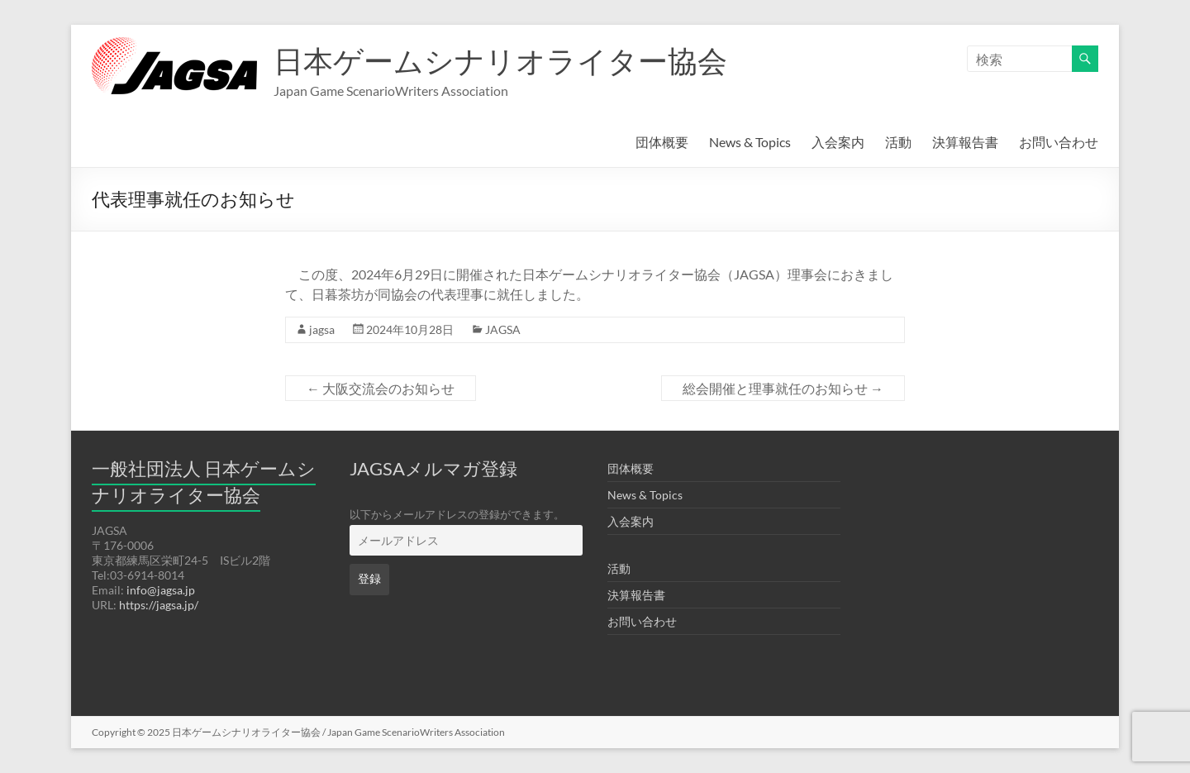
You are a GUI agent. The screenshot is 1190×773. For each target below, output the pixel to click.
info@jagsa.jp (160, 590)
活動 (898, 142)
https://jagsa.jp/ (158, 605)
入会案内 (838, 142)
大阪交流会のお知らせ (381, 388)
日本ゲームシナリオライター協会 (500, 60)
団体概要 (661, 142)
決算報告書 (965, 142)
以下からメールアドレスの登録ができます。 (457, 514)
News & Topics (750, 142)
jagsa (322, 329)
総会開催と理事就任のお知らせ (783, 388)
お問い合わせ (1058, 142)
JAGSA (503, 329)
